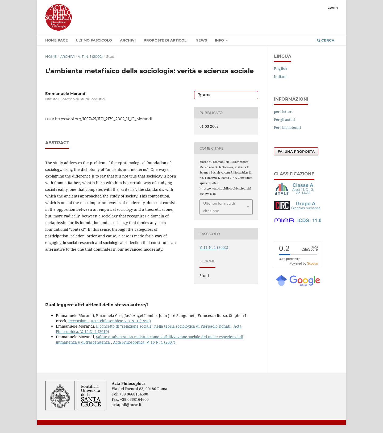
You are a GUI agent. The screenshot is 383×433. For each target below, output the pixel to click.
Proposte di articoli (166, 40)
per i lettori (283, 111)
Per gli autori (284, 119)
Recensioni (78, 320)
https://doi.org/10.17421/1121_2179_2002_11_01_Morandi (103, 119)
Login (332, 7)
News (201, 40)
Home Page (56, 40)
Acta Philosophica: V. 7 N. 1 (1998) (121, 320)
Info (220, 40)
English (280, 68)
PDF (206, 95)
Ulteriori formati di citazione (219, 207)
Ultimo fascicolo (94, 40)
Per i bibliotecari (287, 127)
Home (51, 56)
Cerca (325, 40)
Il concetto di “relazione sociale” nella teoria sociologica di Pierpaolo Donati (163, 326)
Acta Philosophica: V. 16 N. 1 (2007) (144, 342)
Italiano (281, 76)
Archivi (128, 40)
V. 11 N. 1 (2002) (90, 56)
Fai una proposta (296, 151)
